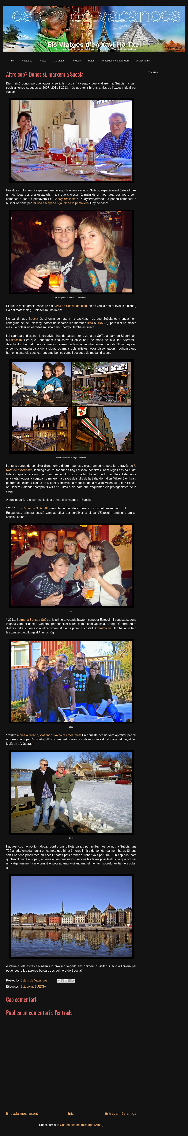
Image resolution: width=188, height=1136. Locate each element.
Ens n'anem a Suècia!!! (32, 508)
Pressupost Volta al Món (115, 60)
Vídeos (77, 60)
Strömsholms (102, 628)
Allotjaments (143, 60)
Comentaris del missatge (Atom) (81, 1124)
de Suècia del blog (70, 306)
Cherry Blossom (65, 199)
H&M (100, 323)
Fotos (91, 60)
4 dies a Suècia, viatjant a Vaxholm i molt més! (49, 735)
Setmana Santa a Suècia (33, 619)
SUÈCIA (40, 986)
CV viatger (60, 60)
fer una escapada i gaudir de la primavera (61, 203)
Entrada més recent (22, 1113)
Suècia (33, 318)
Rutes (43, 60)
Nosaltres (27, 60)
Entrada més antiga (120, 1113)
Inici (12, 60)
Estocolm (15, 340)
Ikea (90, 323)
